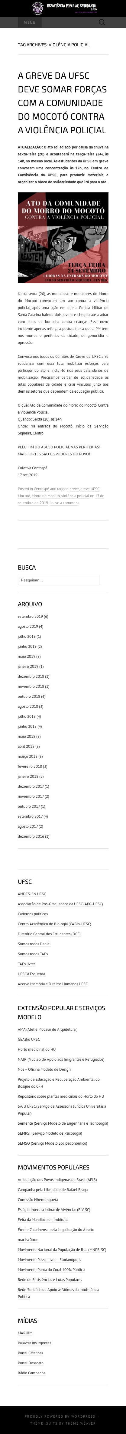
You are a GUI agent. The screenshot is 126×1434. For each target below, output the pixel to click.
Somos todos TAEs (33, 954)
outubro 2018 (29, 696)
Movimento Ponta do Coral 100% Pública (51, 1269)
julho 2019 (27, 636)
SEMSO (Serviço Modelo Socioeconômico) (52, 1143)
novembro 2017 (31, 796)
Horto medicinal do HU (37, 1049)
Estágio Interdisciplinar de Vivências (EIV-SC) (54, 1209)
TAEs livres (26, 964)
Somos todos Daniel (34, 944)
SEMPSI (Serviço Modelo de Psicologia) (50, 1133)
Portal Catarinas (30, 1353)
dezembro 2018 (31, 676)
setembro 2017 (30, 816)
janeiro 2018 (28, 776)
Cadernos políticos (33, 914)
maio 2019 (26, 656)
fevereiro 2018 (30, 766)
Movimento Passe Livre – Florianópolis (49, 1259)
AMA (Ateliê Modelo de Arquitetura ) (48, 1029)
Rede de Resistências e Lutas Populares (50, 1279)
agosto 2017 (28, 826)
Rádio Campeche (32, 1373)
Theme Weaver (81, 1423)
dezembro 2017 (31, 786)
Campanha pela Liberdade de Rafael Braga (53, 1189)
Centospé (41, 488)
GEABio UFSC (29, 1039)
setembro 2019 (30, 616)
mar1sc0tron (28, 1239)
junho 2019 (27, 646)
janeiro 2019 (28, 666)
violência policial (75, 495)
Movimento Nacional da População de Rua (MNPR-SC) (62, 1249)
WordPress (83, 1416)
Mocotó (24, 495)
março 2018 (27, 756)
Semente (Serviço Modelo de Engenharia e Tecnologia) (63, 1123)
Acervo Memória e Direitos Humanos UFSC (53, 983)
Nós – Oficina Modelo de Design (44, 1069)
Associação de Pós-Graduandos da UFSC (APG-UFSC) (60, 904)
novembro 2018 (31, 686)
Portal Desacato (31, 1363)
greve (74, 488)
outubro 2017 (29, 806)
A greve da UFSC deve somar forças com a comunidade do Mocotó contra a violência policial (62, 102)
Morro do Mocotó (46, 495)
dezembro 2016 (31, 836)
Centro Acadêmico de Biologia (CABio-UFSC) (54, 924)
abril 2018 (26, 746)
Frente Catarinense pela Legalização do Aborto (56, 1229)
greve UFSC (89, 488)
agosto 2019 (28, 626)
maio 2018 (26, 736)
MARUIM (25, 1333)
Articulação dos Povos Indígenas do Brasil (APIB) (57, 1179)
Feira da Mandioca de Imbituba (43, 1219)
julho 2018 (27, 716)
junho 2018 (27, 726)
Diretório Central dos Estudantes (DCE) (49, 934)
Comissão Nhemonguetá (38, 1199)
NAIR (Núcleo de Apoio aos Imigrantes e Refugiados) (61, 1059)
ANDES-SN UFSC (32, 894)
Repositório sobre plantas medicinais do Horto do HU (61, 1096)
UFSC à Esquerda (31, 974)
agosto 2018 (28, 706)
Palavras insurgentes (34, 1343)
